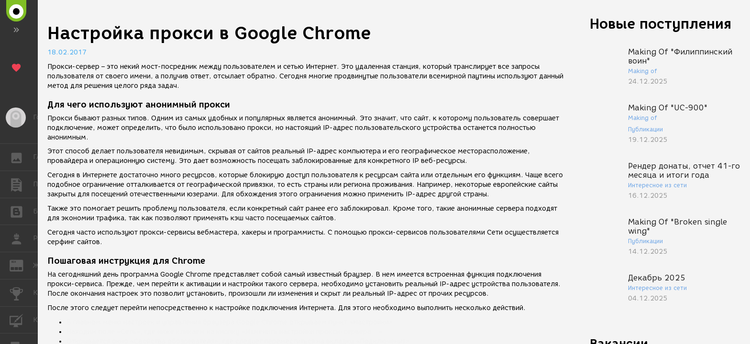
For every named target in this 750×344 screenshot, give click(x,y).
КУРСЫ (21, 319)
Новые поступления (660, 23)
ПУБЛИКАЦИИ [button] (21, 184)
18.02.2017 (67, 52)
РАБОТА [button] (21, 238)
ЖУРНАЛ (21, 265)
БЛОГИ (21, 211)
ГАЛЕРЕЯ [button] (21, 157)
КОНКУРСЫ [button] (21, 293)
